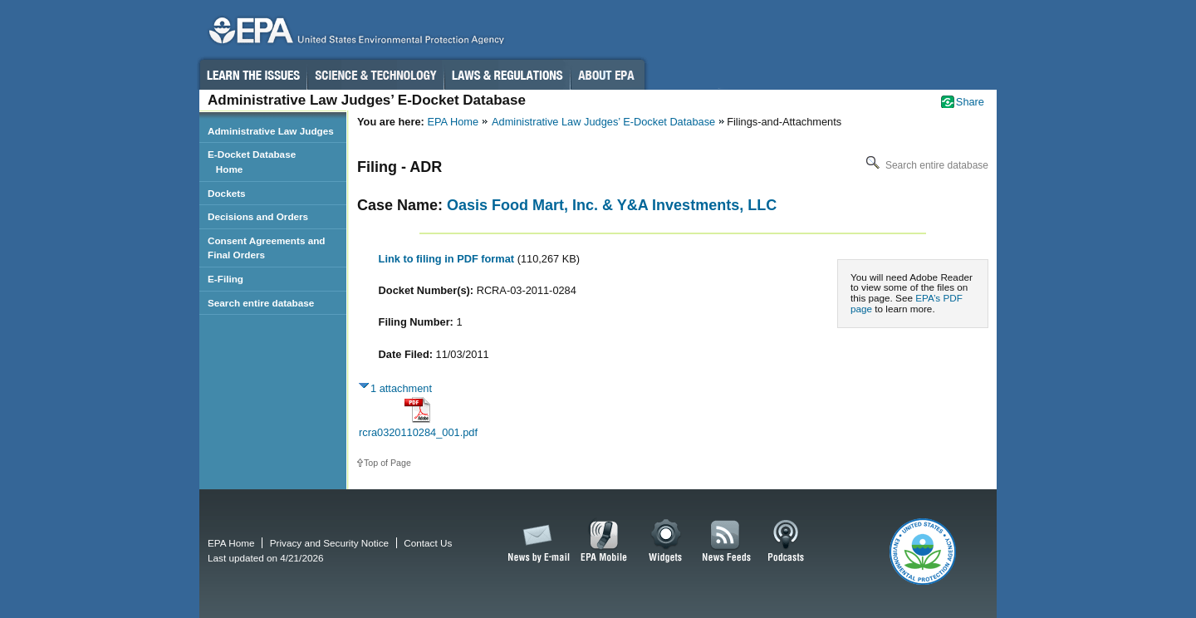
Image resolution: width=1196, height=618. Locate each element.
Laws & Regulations (507, 75)
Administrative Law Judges (271, 130)
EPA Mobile (604, 541)
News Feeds (727, 541)
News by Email (535, 541)
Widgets (667, 541)
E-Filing (225, 278)
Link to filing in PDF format (448, 259)
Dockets (227, 193)
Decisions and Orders (258, 216)
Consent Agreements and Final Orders (267, 248)
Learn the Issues (252, 75)
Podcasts (785, 541)
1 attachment (401, 388)
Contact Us (428, 542)
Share (970, 102)
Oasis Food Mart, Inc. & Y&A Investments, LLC (612, 205)
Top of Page (387, 463)
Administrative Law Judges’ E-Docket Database (603, 121)
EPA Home (452, 121)
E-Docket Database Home (252, 161)
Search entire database (925, 165)
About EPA (608, 75)
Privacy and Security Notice (329, 542)
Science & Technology (375, 75)
